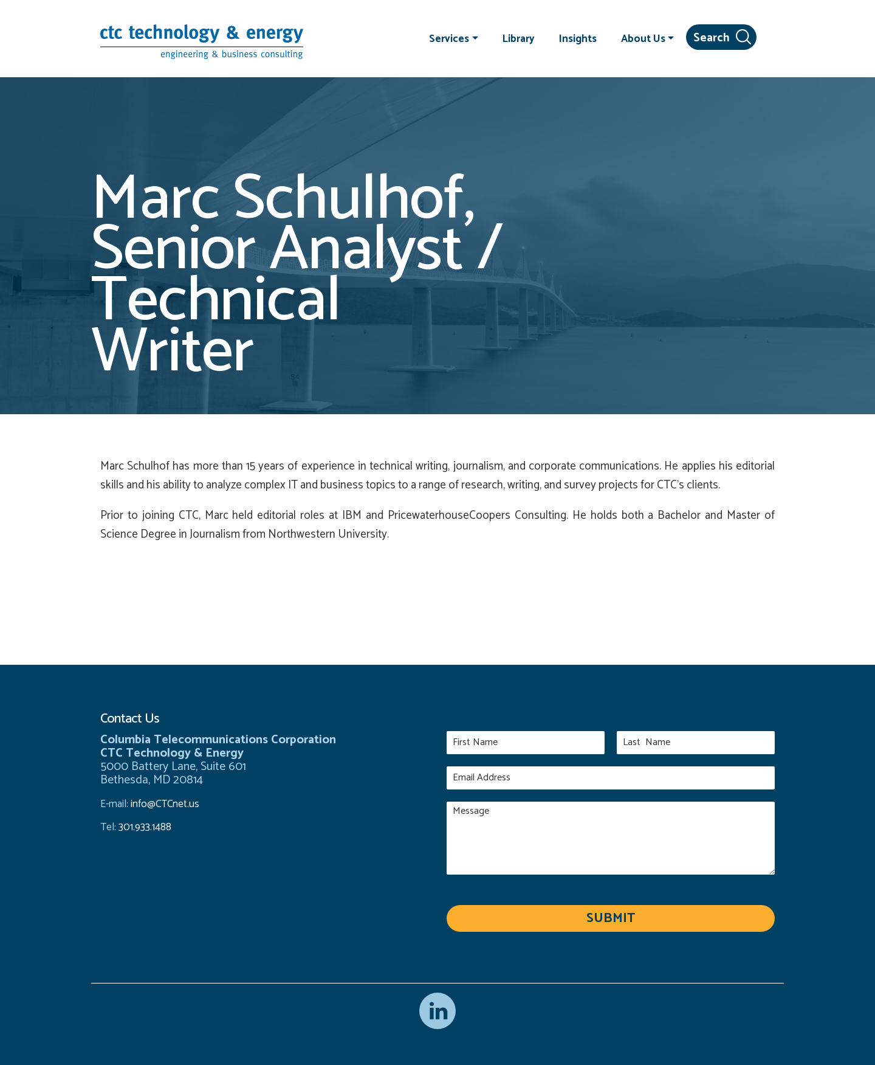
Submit (610, 918)
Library (519, 38)
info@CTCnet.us (165, 804)
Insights (578, 38)
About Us (643, 38)
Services (449, 38)
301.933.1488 (143, 827)
